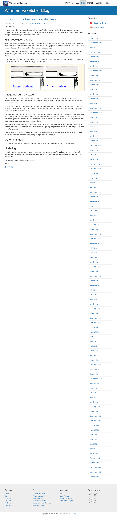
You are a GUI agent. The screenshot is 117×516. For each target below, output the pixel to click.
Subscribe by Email (99, 23)
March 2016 (94, 159)
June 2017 (93, 127)
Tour (61, 3)
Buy (77, 3)
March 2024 (94, 66)
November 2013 (95, 239)
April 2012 (93, 299)
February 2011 (95, 355)
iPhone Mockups (38, 496)
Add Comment (40, 23)
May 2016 (93, 155)
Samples (8, 505)
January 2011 (95, 360)
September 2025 (96, 43)
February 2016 (95, 164)
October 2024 (95, 57)
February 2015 (95, 187)
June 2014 (93, 206)
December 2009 (95, 416)
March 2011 (94, 351)
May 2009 (93, 444)
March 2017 (94, 136)
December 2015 (95, 169)
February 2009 (95, 458)
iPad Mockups (38, 498)
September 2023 (96, 71)
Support (99, 3)
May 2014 (93, 211)
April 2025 (93, 47)
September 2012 (96, 285)
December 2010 (95, 365)
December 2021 (95, 80)
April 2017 (93, 131)
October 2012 (95, 281)
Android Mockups (39, 494)
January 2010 (95, 411)
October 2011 (95, 327)
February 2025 (95, 52)
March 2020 (94, 94)
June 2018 (93, 117)
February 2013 (95, 267)
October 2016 (95, 150)
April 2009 (93, 449)
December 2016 (95, 145)
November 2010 (95, 369)
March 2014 (94, 220)
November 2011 (95, 323)
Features (8, 501)
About (107, 3)
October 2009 (95, 425)
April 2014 (93, 215)
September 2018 (96, 113)
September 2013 (96, 243)
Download (69, 3)
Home (7, 494)
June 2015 (93, 178)
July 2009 (93, 435)
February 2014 (95, 225)
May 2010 (93, 393)
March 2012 (94, 304)
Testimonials (9, 503)
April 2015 (93, 183)
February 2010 (95, 407)
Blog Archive (10, 167)
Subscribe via (99, 28)
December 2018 (95, 108)
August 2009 (94, 430)
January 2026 (95, 38)
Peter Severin (29, 23)
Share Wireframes (39, 505)
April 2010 (93, 397)
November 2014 (95, 192)
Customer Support (66, 501)
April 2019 (93, 103)
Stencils (90, 3)
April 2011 (93, 346)
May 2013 (93, 257)
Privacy (74, 514)
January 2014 (95, 229)
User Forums (64, 496)
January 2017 (95, 141)
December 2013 (95, 234)
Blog (83, 3)
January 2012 (95, 313)
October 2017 (95, 122)
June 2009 (93, 439)
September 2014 (96, 201)
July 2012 (93, 290)
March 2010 (94, 402)
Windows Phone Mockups (42, 503)
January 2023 (95, 75)
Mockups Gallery (66, 498)
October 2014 (95, 197)
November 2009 (95, 421)
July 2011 (93, 337)
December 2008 (95, 467)
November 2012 (95, 276)
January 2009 (95, 463)
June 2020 (93, 89)
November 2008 (95, 472)
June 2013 (93, 253)
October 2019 (95, 99)
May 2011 (93, 341)
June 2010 (93, 388)
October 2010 (95, 374)
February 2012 (95, 309)
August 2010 (94, 383)
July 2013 (93, 248)
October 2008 (95, 477)
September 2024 (96, 61)
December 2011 (95, 318)
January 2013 (95, 271)
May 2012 (93, 295)
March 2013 (94, 262)
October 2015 (95, 173)
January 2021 (95, 85)
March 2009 (94, 453)
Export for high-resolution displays (30, 19)
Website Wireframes (40, 501)
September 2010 (96, 379)
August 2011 (94, 332)
